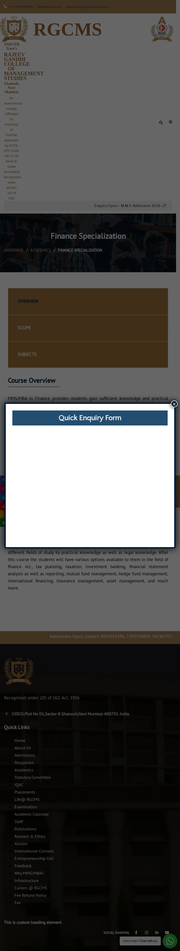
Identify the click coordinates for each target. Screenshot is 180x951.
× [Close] (174, 403)
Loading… (90, 485)
